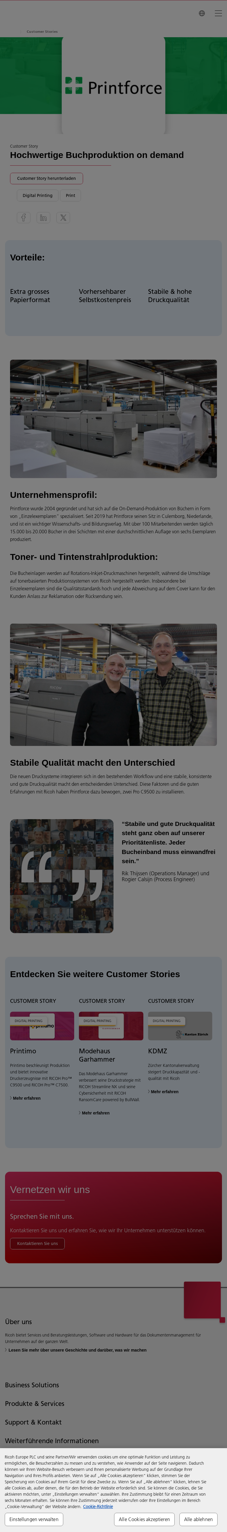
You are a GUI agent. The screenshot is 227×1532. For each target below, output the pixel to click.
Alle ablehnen (198, 1519)
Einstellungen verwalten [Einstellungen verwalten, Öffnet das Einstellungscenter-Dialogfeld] (34, 1519)
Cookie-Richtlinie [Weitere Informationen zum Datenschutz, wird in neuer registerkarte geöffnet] (98, 1506)
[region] (113, 1490)
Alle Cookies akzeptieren (144, 1519)
